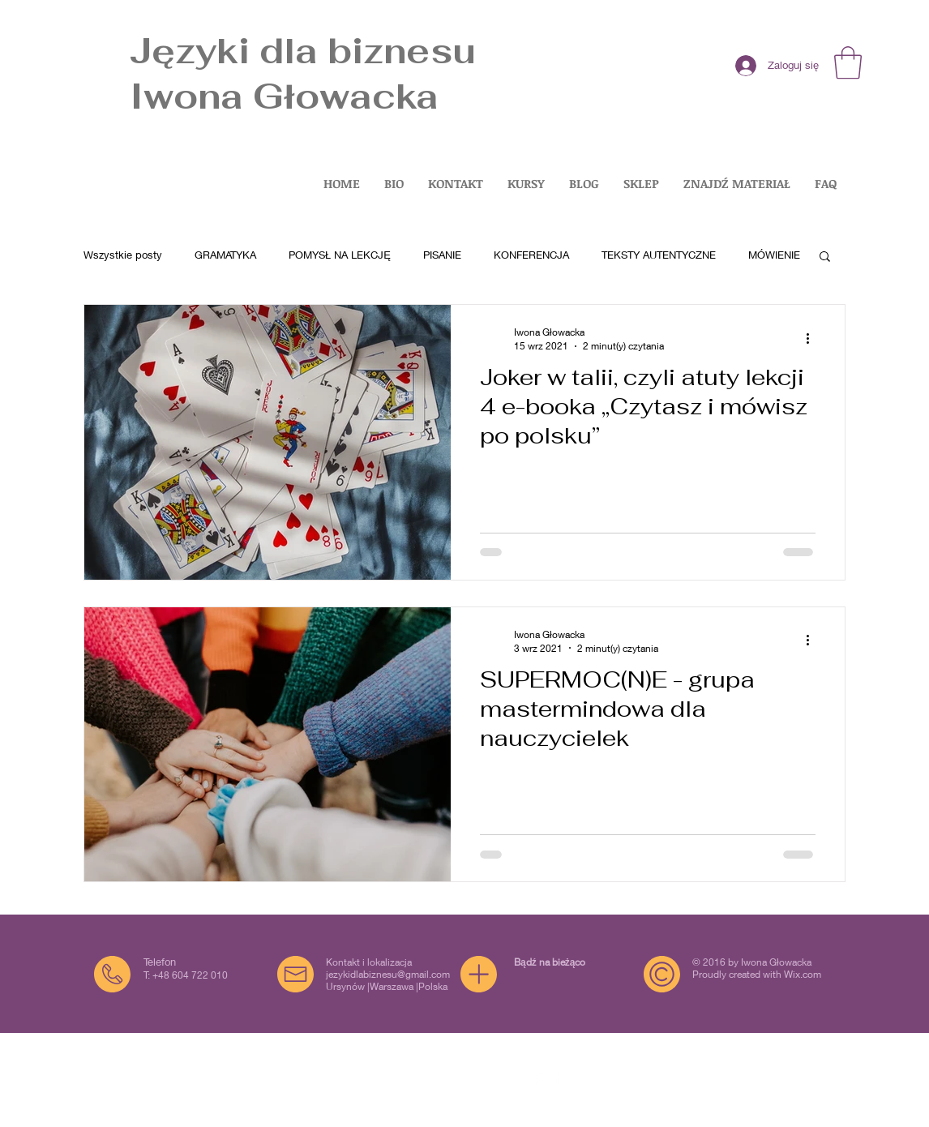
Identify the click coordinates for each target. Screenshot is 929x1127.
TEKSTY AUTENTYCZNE (658, 255)
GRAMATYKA (225, 255)
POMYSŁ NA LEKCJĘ (340, 255)
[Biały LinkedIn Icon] (563, 1078)
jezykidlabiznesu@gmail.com (388, 974)
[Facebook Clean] (540, 1078)
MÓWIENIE (774, 255)
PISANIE (442, 255)
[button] (848, 62)
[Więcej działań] (813, 338)
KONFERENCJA (531, 255)
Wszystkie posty (122, 255)
